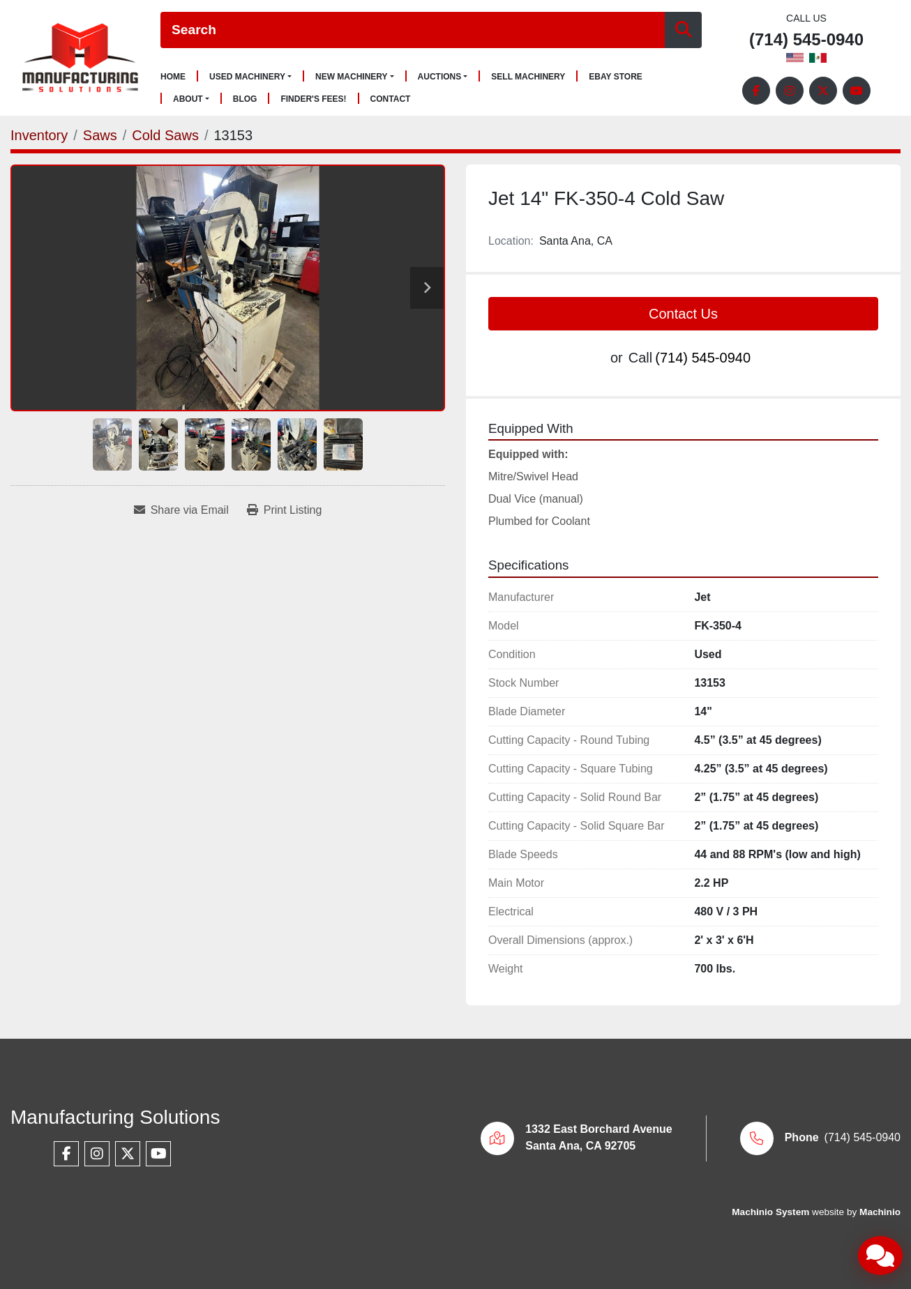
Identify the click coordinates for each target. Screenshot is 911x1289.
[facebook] (756, 91)
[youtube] (857, 91)
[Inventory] (39, 135)
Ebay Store (615, 77)
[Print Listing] (284, 510)
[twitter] (823, 91)
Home (173, 77)
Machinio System (770, 1212)
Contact (390, 99)
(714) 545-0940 (806, 40)
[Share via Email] (181, 510)
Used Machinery (247, 77)
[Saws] (100, 135)
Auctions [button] (440, 77)
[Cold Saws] (165, 135)
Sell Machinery (528, 77)
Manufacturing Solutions (115, 1117)
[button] (250, 77)
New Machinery (351, 77)
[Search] (412, 30)
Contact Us (683, 313)
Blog (245, 99)
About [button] (188, 99)
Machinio (880, 1212)
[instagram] (790, 91)
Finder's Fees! (313, 99)
